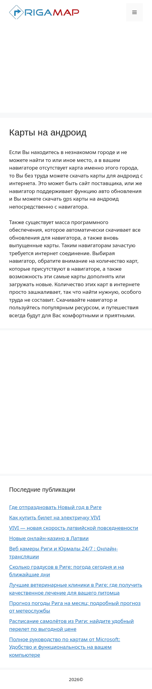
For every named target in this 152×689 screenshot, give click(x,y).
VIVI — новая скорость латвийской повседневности (73, 527)
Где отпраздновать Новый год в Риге (55, 507)
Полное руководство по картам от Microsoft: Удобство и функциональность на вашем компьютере (64, 647)
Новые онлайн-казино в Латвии (49, 538)
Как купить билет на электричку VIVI (55, 517)
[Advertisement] (76, 70)
